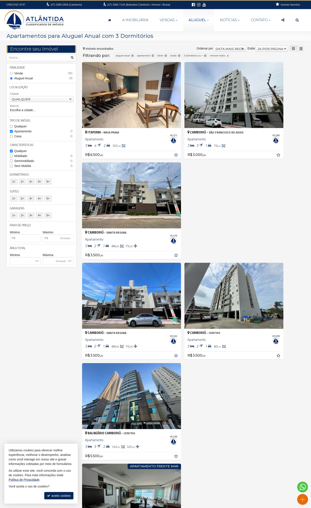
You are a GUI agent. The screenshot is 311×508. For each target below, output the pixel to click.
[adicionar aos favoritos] (149, 137)
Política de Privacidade (199, 504)
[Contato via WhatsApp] (302, 487)
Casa (43, 137)
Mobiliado (43, 157)
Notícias (230, 20)
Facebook (259, 489)
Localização (19, 87)
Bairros (14, 106)
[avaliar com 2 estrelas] (89, 320)
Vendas (168, 20)
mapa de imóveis (259, 481)
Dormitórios (19, 175)
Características (22, 145)
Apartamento (43, 132)
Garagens (17, 209)
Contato (260, 20)
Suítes (14, 192)
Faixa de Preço (20, 226)
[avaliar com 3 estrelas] (94, 320)
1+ (13, 182)
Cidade (14, 94)
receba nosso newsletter (259, 468)
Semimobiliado (43, 161)
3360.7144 (158, 485)
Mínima (15, 257)
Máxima (48, 257)
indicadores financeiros (259, 472)
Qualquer (20, 127)
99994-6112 (158, 489)
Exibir (251, 48)
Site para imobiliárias (229, 504)
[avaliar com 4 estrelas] (98, 320)
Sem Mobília (43, 166)
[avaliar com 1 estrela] (85, 320)
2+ (22, 182)
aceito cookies (59, 495)
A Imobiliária (135, 20)
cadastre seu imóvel (259, 476)
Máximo (48, 234)
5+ (47, 182)
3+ (30, 182)
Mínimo (15, 234)
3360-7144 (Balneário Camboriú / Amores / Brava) (138, 4)
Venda (43, 73)
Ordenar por (205, 48)
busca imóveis (259, 485)
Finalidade (17, 67)
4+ (39, 182)
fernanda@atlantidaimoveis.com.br (158, 494)
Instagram (259, 494)
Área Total (18, 250)
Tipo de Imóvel (20, 121)
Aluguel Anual (43, 78)
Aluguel (199, 20)
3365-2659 (66, 4)
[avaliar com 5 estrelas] (103, 320)
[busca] (297, 20)
